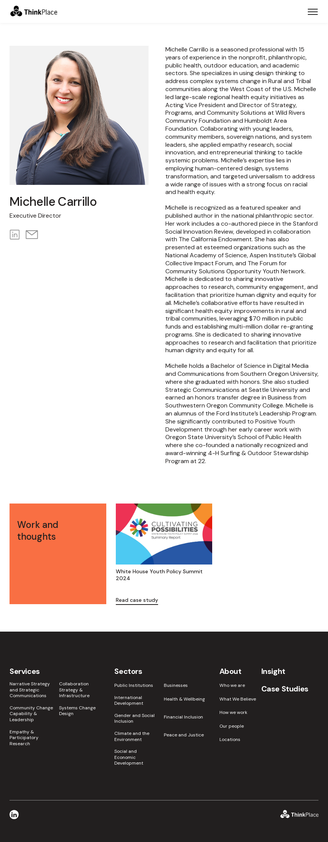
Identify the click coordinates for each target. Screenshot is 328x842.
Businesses (176, 685)
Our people (231, 726)
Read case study (137, 600)
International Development (128, 701)
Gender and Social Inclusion (134, 719)
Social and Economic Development (128, 757)
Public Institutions (133, 685)
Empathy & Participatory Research (24, 738)
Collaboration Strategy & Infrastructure (74, 690)
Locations (229, 740)
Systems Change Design (77, 711)
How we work (233, 712)
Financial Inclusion (183, 717)
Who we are (232, 685)
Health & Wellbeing (184, 699)
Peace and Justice (184, 735)
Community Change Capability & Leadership (31, 714)
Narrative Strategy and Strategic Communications (30, 690)
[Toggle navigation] (312, 11)
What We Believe (237, 699)
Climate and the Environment (131, 737)
